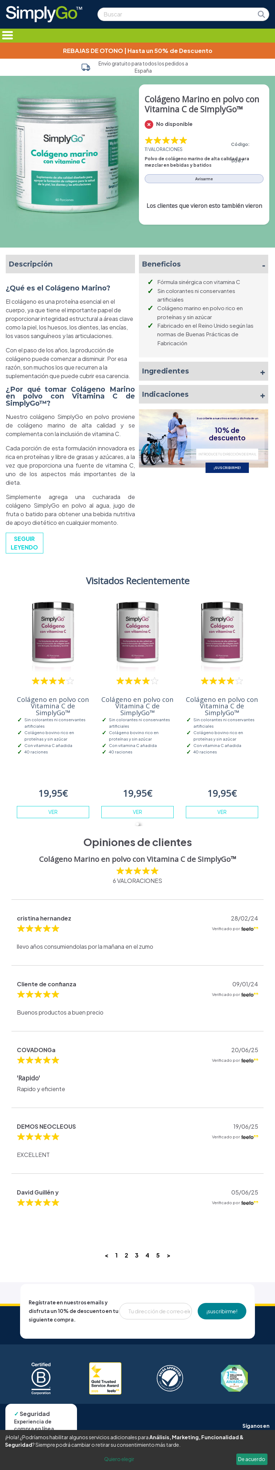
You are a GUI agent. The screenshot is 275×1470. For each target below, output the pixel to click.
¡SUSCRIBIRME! (227, 467)
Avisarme (204, 178)
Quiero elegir (119, 1459)
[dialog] (137, 1450)
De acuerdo (251, 1459)
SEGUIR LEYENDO (24, 543)
